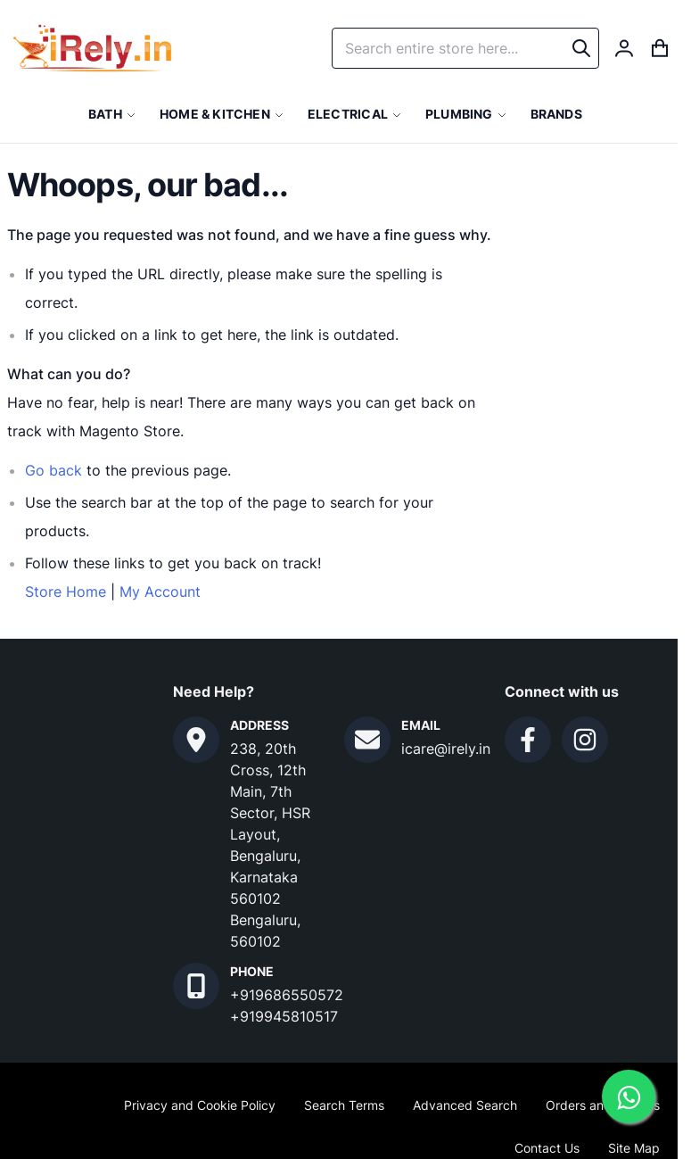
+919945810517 (284, 1016)
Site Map (634, 1147)
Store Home (65, 591)
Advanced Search (465, 1105)
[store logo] (92, 48)
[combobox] (465, 48)
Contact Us (547, 1147)
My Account (160, 591)
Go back (53, 470)
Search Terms (344, 1105)
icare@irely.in (445, 748)
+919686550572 (286, 995)
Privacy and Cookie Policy (200, 1105)
